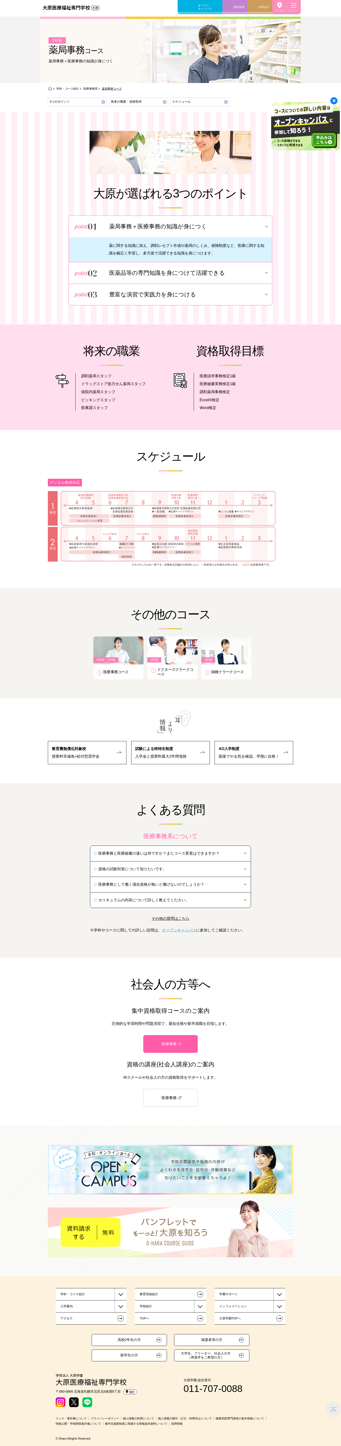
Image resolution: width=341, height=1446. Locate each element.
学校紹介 (146, 1306)
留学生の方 (129, 1355)
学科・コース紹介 (67, 88)
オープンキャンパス (205, 7)
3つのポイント (60, 101)
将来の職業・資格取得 (126, 101)
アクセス (279, 10)
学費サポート (228, 1294)
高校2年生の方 (129, 1340)
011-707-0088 (213, 1388)
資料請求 (239, 7)
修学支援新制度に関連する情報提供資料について (136, 1423)
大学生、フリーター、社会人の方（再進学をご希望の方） (206, 1355)
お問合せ (263, 7)
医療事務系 (90, 88)
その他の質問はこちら (170, 918)
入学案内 (66, 1306)
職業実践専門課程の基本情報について (240, 1418)
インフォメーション (233, 1306)
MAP (130, 1391)
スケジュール (181, 101)
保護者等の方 (211, 1340)
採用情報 (177, 1423)
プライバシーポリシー (105, 1418)
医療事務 (169, 1044)
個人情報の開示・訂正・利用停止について (185, 1418)
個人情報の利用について (138, 1418)
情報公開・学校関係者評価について (78, 1423)
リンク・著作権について (71, 1418)
